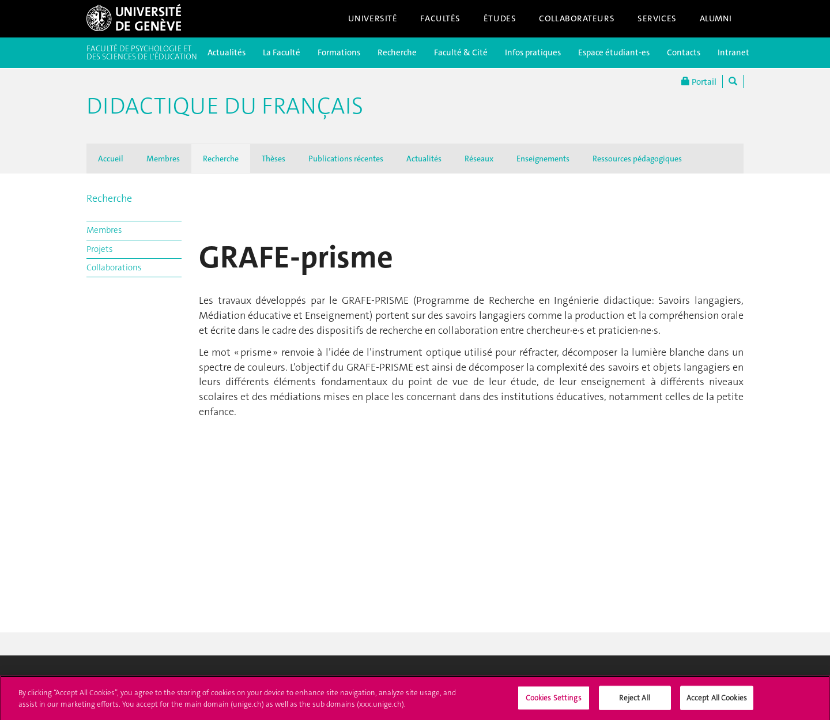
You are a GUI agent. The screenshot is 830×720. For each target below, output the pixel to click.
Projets (99, 249)
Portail (698, 82)
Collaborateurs (576, 18)
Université (373, 18)
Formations (339, 52)
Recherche (397, 52)
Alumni (716, 18)
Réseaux (479, 158)
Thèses (273, 158)
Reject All (634, 701)
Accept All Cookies (716, 701)
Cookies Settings (554, 701)
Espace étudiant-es (614, 52)
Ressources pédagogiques (637, 158)
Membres (163, 158)
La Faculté (281, 52)
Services (657, 18)
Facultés (440, 18)
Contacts (683, 52)
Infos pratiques (533, 52)
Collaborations (113, 267)
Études (500, 18)
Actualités (226, 52)
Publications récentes (345, 158)
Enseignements (542, 158)
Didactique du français (224, 106)
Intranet (733, 52)
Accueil (110, 158)
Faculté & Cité (461, 52)
